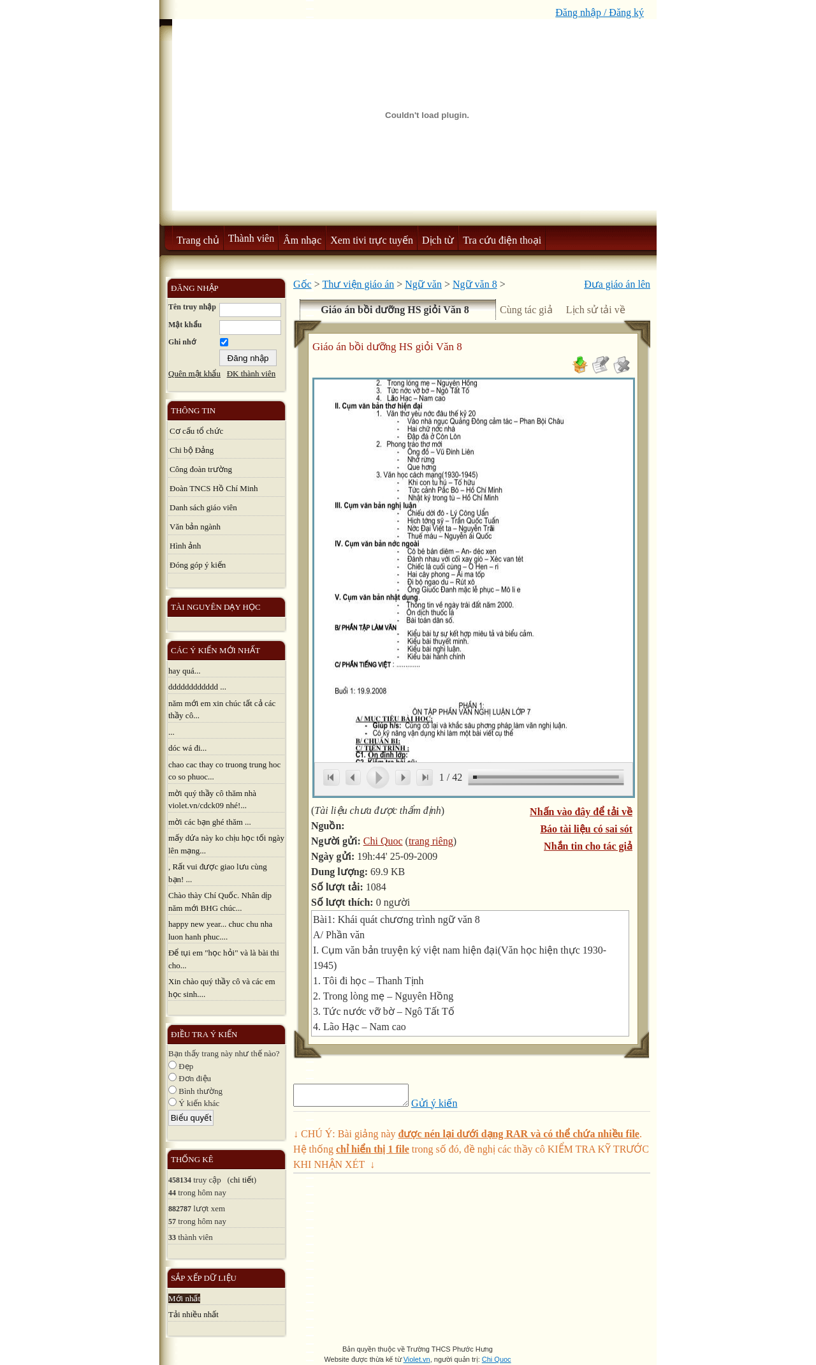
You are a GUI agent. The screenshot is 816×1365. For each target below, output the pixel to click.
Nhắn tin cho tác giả (588, 846)
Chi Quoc (383, 841)
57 (172, 1221)
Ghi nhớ (182, 341)
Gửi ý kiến (447, 1107)
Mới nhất (184, 1298)
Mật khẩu (184, 324)
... (171, 732)
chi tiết (242, 1179)
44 (172, 1192)
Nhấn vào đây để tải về (581, 811)
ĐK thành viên (251, 373)
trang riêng (431, 841)
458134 (179, 1180)
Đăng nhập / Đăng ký (599, 12)
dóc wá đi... (187, 748)
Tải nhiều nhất (193, 1314)
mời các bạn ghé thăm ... (209, 822)
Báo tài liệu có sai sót (586, 828)
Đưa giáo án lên (617, 284)
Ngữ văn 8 (475, 284)
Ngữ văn (423, 284)
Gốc (302, 284)
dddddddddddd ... (197, 686)
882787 (179, 1208)
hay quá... (184, 670)
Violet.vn (417, 1359)
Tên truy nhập (192, 306)
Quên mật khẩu (194, 373)
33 (172, 1237)
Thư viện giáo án (358, 284)
